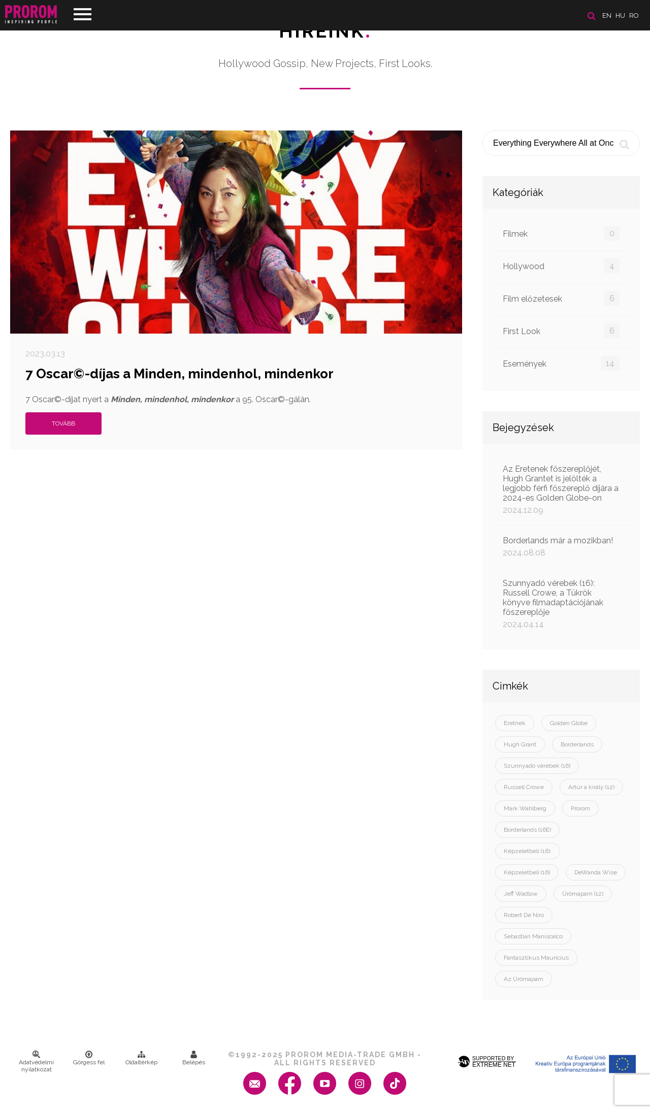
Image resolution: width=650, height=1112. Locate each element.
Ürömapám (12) (582, 893)
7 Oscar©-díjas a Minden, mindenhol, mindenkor (179, 373)
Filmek (561, 233)
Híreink (325, 31)
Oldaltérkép (141, 1058)
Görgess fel (89, 1058)
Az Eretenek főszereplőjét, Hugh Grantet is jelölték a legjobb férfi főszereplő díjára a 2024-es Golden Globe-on (561, 489)
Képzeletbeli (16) (527, 872)
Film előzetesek (561, 298)
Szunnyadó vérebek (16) (537, 765)
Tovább (63, 423)
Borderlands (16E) (527, 829)
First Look (561, 330)
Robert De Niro (524, 915)
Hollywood (561, 265)
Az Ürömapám (523, 979)
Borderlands (577, 744)
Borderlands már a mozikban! (561, 547)
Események (561, 363)
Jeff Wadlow (521, 893)
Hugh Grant (520, 744)
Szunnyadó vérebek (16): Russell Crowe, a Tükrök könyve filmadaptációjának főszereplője (561, 603)
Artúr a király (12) (591, 787)
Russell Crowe (524, 787)
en (606, 15)
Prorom (580, 808)
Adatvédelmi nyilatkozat (36, 1062)
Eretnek (515, 723)
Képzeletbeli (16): (527, 851)
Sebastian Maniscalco (533, 936)
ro (634, 15)
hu (620, 15)
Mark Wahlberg (525, 808)
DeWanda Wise (595, 872)
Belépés (193, 1058)
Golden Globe (569, 723)
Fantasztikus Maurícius (536, 957)
